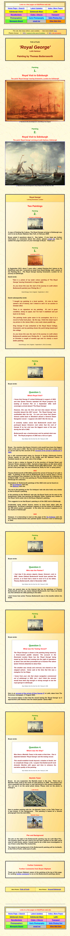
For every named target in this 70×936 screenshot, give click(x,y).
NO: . (55, 33)
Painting (35, 67)
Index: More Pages (55, 8)
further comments (23, 874)
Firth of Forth (24, 889)
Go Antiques (17, 484)
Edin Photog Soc (55, 18)
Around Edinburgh (54, 889)
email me (36, 21)
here (55, 31)
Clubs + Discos (37, 15)
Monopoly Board (16, 21)
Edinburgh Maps (36, 12)
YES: (34, 33)
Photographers (16, 18)
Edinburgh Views (16, 12)
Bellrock (16, 486)
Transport (55, 15)
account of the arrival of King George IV (30, 693)
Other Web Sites (55, 21)
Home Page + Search (16, 8)
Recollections (16, 15)
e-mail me (51, 239)
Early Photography (36, 18)
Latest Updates (37, 8)
